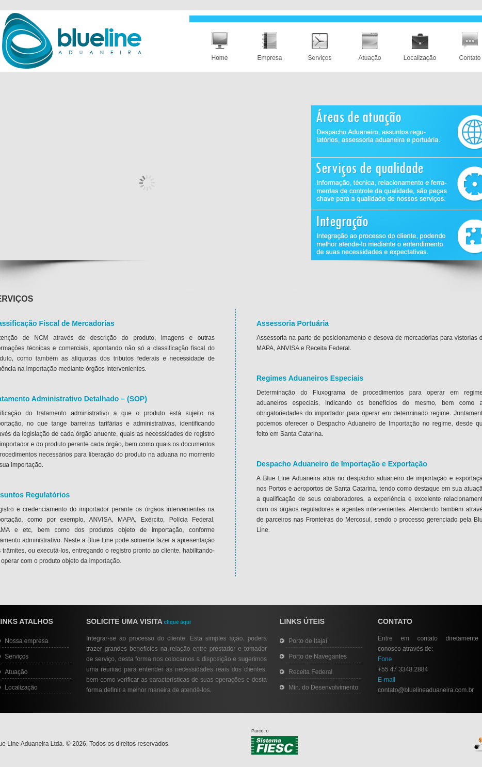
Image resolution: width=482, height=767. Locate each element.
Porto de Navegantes (317, 656)
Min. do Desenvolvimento (323, 687)
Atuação (369, 57)
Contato (469, 57)
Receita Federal (310, 672)
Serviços (319, 57)
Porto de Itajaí (307, 641)
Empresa (269, 57)
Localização (420, 57)
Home (219, 57)
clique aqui (177, 622)
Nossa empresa (26, 641)
